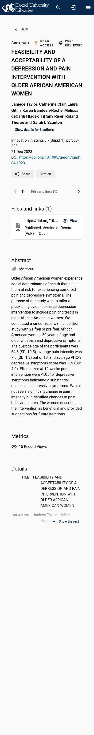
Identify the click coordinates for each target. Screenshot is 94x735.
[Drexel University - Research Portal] (25, 7)
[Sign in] (73, 7)
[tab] (44, 191)
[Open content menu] (88, 7)
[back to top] (22, 191)
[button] (69, 221)
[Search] (58, 7)
